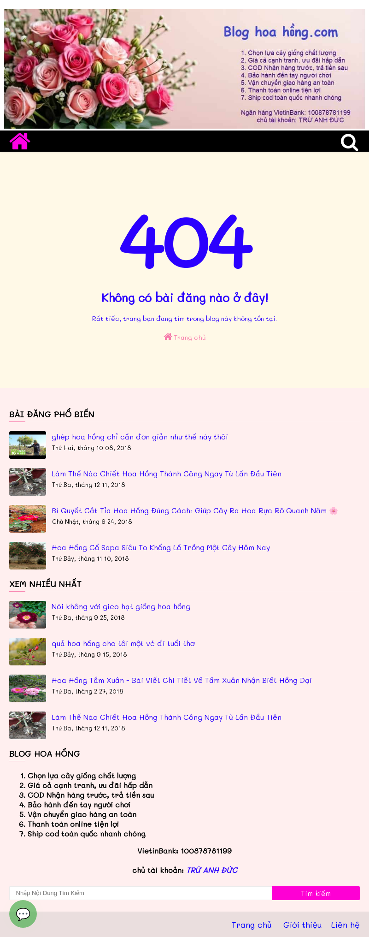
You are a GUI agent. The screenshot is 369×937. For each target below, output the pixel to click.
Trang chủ (185, 337)
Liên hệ (345, 924)
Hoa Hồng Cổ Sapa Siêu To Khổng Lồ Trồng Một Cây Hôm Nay (161, 547)
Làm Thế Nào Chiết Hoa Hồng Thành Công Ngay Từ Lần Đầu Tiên (166, 473)
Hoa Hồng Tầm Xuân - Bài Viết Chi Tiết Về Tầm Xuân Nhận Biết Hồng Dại (182, 680)
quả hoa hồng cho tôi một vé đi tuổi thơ (123, 643)
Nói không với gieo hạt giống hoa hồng (121, 606)
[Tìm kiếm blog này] (140, 893)
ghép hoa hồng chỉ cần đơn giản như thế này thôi (140, 436)
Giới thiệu (302, 924)
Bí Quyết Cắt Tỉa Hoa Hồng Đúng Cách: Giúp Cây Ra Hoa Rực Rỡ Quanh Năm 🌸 (195, 510)
